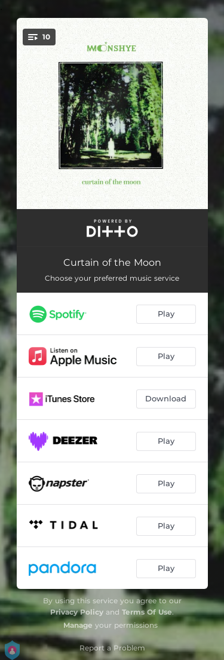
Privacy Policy (76, 611)
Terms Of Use (147, 611)
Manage (78, 625)
